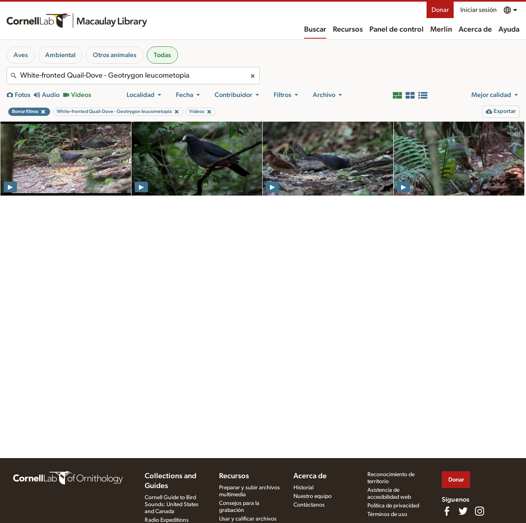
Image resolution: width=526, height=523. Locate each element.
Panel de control (396, 29)
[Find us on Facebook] (447, 511)
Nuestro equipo (312, 496)
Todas (162, 55)
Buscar (315, 29)
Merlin (441, 29)
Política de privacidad (393, 506)
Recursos (348, 29)
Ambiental (60, 55)
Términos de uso (387, 514)
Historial (303, 488)
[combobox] (133, 75)
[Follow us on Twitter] (463, 511)
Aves (21, 55)
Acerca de (475, 29)
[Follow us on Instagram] (479, 511)
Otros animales (114, 55)
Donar (440, 10)
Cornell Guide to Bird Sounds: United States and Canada (171, 504)
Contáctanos (309, 505)
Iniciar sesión (478, 10)
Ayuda (508, 29)
